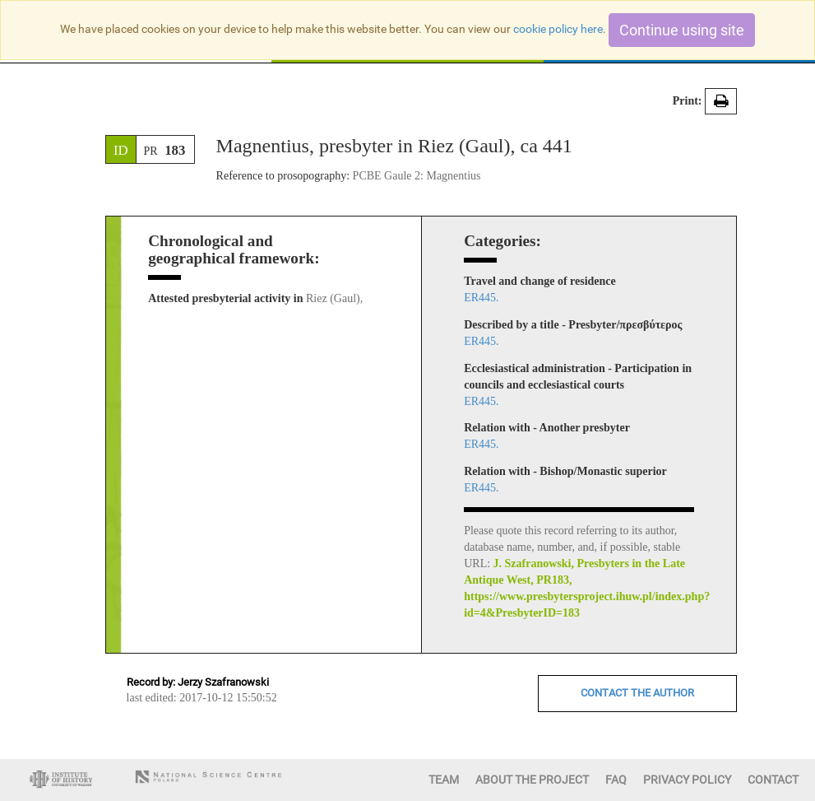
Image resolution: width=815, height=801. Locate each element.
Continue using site (681, 30)
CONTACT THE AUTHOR (637, 693)
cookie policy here (558, 28)
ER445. (481, 297)
